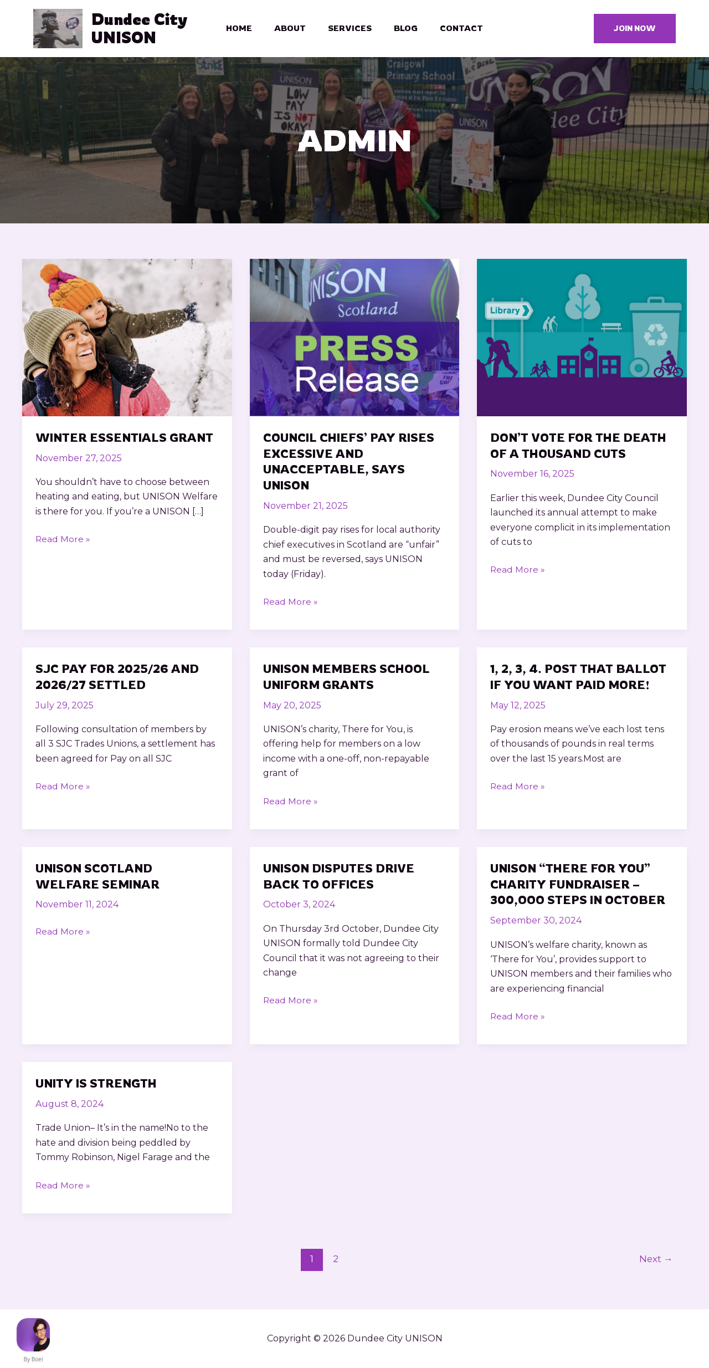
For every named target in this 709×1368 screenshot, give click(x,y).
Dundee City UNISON (144, 30)
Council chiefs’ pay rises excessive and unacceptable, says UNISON (351, 464)
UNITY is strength (98, 1085)
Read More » (63, 543)
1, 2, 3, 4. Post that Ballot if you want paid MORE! (580, 679)
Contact (450, 30)
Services (350, 30)
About (295, 30)
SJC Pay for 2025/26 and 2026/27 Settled (119, 679)
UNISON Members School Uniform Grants (349, 679)
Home (250, 30)
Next (655, 1261)
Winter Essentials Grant (126, 440)
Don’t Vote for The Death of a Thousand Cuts (581, 448)
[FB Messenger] (33, 1334)
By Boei (33, 1359)
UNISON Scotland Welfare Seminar (99, 878)
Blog (400, 30)
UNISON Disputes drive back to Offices (342, 878)
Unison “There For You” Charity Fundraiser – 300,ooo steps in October (581, 886)
